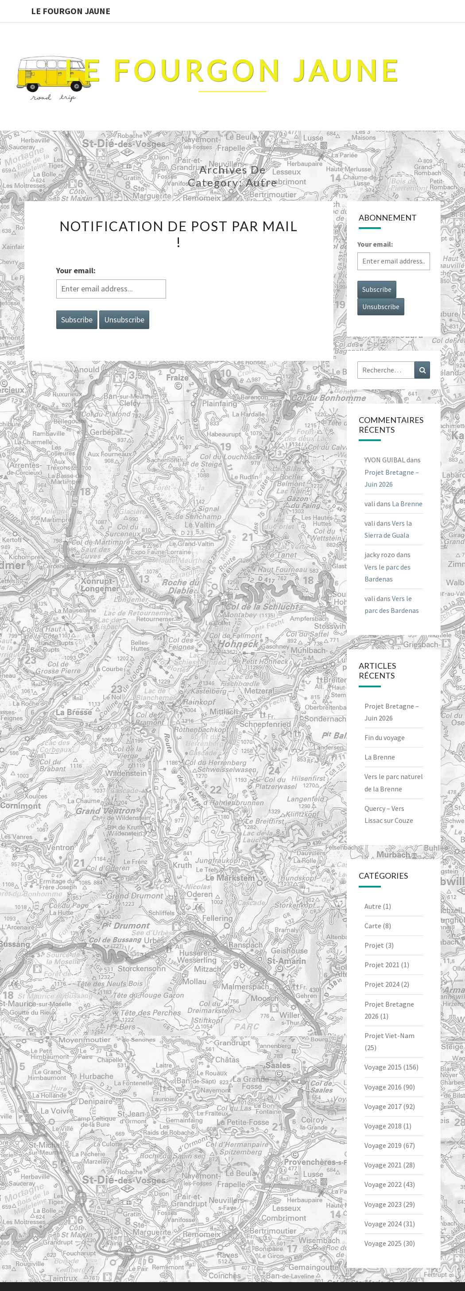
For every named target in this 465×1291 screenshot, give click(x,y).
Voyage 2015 (383, 1066)
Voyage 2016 (383, 1086)
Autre (372, 906)
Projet (374, 945)
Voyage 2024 (383, 1223)
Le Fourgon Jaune (70, 10)
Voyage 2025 (383, 1243)
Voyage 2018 (383, 1125)
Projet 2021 (381, 964)
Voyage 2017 (383, 1106)
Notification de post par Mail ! (178, 234)
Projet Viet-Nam (389, 1035)
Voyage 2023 (383, 1204)
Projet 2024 (381, 984)
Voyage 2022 (383, 1184)
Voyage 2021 (383, 1164)
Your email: (76, 270)
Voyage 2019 (383, 1145)
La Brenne (407, 503)
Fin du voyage (384, 737)
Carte (372, 925)
